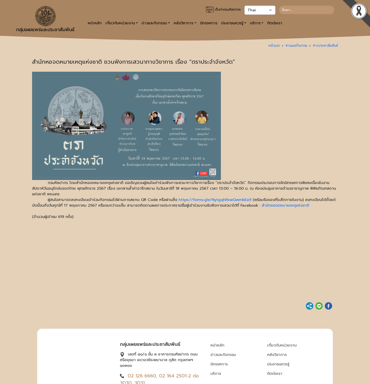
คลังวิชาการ (277, 355)
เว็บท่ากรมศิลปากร (223, 9)
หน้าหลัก (95, 23)
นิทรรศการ (208, 23)
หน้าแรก (274, 45)
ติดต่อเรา (274, 23)
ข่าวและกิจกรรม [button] (154, 23)
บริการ (215, 373)
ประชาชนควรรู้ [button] (232, 23)
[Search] (306, 10)
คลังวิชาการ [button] (183, 23)
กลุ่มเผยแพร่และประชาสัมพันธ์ (45, 19)
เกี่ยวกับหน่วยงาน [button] (120, 23)
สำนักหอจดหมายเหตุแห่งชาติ (285, 205)
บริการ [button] (255, 23)
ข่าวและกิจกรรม (296, 45)
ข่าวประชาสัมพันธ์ (325, 45)
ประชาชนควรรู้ (278, 364)
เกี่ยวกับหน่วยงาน (282, 345)
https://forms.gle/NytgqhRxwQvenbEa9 (215, 200)
